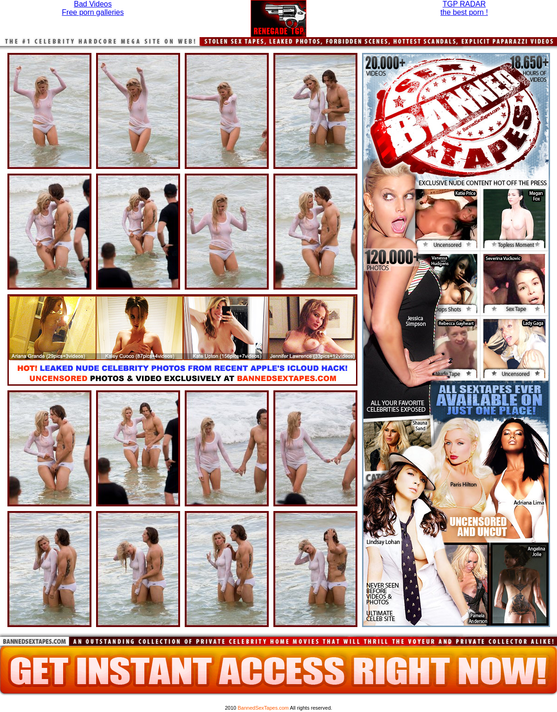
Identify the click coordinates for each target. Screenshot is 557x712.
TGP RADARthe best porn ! (464, 8)
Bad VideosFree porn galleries (92, 8)
